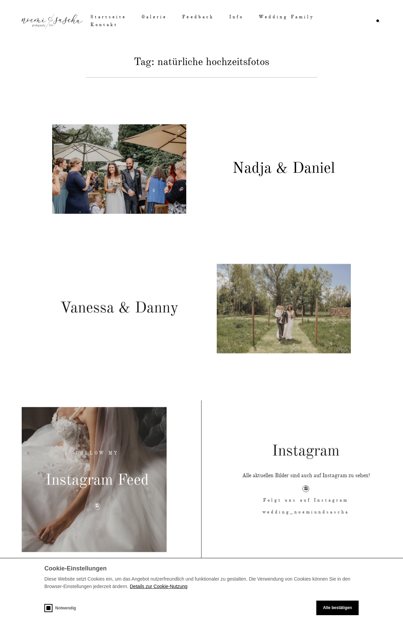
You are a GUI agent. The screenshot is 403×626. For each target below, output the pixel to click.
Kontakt (104, 25)
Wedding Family (287, 17)
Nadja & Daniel (283, 168)
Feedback (198, 17)
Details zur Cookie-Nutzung (158, 586)
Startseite (108, 17)
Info (236, 17)
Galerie (154, 17)
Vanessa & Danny (119, 320)
